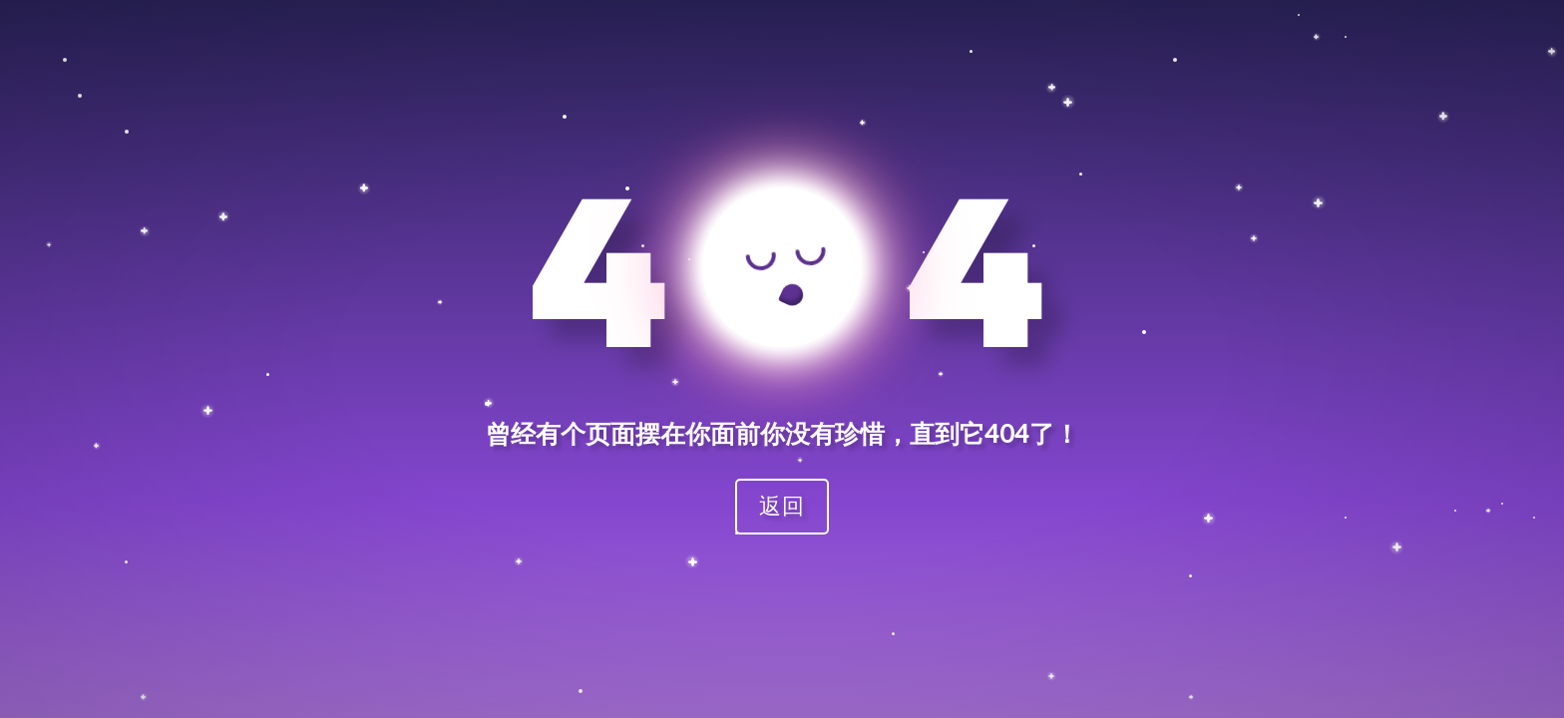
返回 (782, 505)
